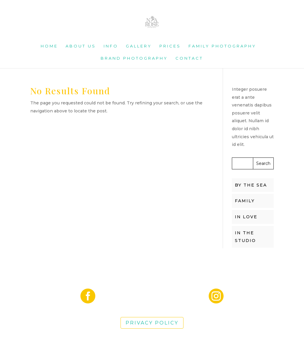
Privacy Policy (152, 323)
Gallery (139, 46)
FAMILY (245, 200)
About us (81, 46)
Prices (170, 46)
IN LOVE (246, 216)
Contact (189, 58)
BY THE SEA (251, 185)
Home (49, 46)
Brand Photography (134, 58)
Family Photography (222, 46)
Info (111, 46)
